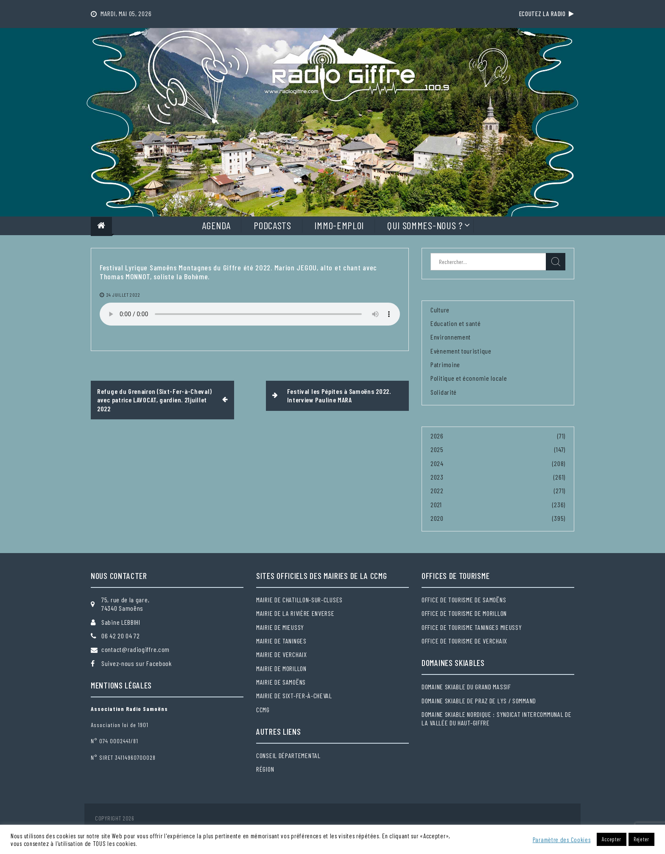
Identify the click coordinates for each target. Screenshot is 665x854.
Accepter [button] (611, 839)
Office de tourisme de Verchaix (464, 641)
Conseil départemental (288, 755)
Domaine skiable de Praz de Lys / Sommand (479, 701)
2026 (437, 436)
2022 (437, 490)
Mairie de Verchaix (281, 654)
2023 (437, 477)
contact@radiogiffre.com (135, 649)
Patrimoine (445, 364)
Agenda (216, 225)
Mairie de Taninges (281, 641)
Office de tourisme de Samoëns (464, 600)
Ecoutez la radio (546, 13)
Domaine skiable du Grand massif (466, 687)
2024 (437, 463)
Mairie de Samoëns (281, 682)
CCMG (263, 709)
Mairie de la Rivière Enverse (295, 613)
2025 (437, 449)
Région (265, 769)
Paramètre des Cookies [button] (562, 839)
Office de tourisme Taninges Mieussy (472, 627)
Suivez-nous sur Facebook (136, 663)
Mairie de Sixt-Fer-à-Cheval (294, 695)
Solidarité (443, 392)
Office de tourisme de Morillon (464, 613)
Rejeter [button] (641, 839)
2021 (436, 504)
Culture (440, 310)
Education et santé (455, 323)
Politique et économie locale (468, 378)
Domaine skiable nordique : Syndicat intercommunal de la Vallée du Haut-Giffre (496, 718)
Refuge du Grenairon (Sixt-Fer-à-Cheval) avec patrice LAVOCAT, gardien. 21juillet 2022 (154, 400)
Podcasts (272, 225)
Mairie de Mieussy (280, 627)
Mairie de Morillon (281, 668)
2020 (437, 518)
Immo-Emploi (339, 225)
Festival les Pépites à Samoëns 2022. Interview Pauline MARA (339, 395)
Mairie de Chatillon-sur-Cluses (299, 600)
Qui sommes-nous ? (425, 225)
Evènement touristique (461, 351)
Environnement (450, 337)
